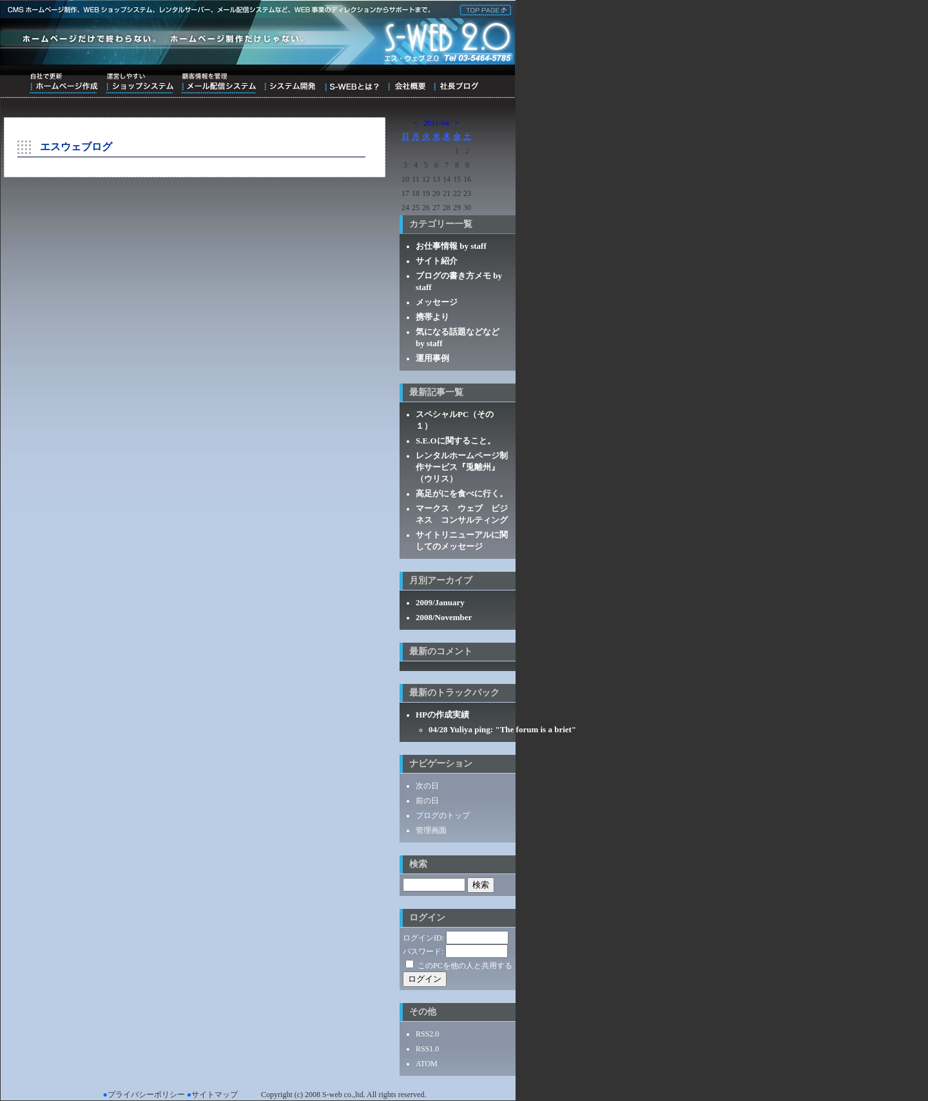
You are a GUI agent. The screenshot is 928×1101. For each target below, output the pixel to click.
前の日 (427, 800)
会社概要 (406, 83)
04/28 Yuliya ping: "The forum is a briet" (502, 729)
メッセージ (437, 302)
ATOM (427, 1063)
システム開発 (289, 83)
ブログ (455, 83)
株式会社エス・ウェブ (483, 9)
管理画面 (431, 830)
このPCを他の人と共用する (465, 965)
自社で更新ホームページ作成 (64, 83)
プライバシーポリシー (146, 1094)
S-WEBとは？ (351, 83)
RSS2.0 (427, 1033)
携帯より (432, 317)
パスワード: (423, 951)
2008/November (444, 617)
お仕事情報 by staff (451, 246)
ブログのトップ (443, 815)
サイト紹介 (437, 261)
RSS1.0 (427, 1048)
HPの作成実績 (442, 714)
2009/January (440, 602)
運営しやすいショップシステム (139, 83)
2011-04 (436, 123)
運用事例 (432, 358)
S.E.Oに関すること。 (456, 440)
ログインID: (423, 937)
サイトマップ (214, 1094)
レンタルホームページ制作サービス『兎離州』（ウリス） (462, 467)
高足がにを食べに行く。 (462, 493)
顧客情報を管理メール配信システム (218, 83)
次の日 (427, 785)
